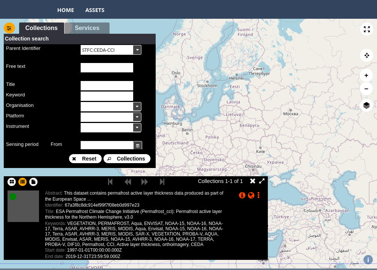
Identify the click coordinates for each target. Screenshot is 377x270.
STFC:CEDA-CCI (98, 50)
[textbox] (107, 67)
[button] (366, 29)
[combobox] (111, 49)
